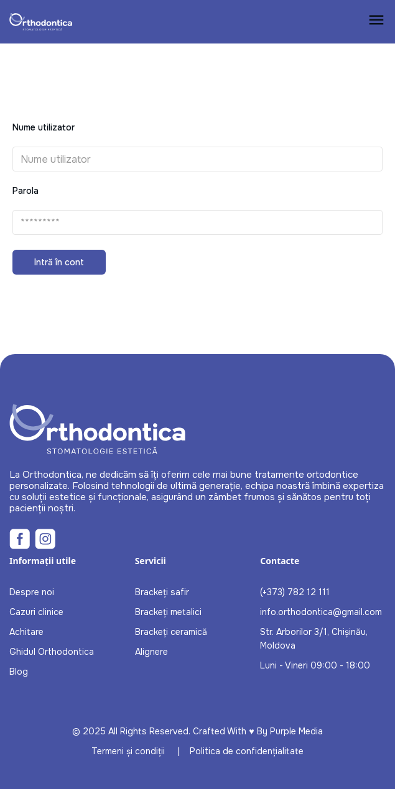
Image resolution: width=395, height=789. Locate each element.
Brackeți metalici (168, 612)
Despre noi (31, 592)
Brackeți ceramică (171, 631)
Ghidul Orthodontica (51, 651)
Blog (18, 671)
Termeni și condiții (128, 751)
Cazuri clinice (36, 612)
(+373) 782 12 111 (295, 592)
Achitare (26, 631)
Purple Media (296, 731)
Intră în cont (59, 262)
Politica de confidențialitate (247, 751)
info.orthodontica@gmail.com (321, 612)
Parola (25, 190)
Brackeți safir (162, 592)
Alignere (151, 651)
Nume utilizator (43, 127)
